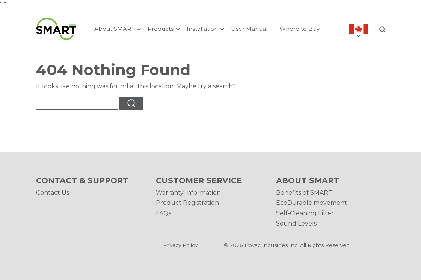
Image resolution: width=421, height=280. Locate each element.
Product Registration (187, 202)
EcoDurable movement (311, 202)
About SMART (114, 28)
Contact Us (52, 192)
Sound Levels (296, 223)
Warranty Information (188, 192)
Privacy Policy (180, 245)
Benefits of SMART (304, 192)
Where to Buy (299, 28)
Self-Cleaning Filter (305, 213)
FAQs (163, 213)
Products (161, 28)
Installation (202, 28)
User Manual (249, 28)
